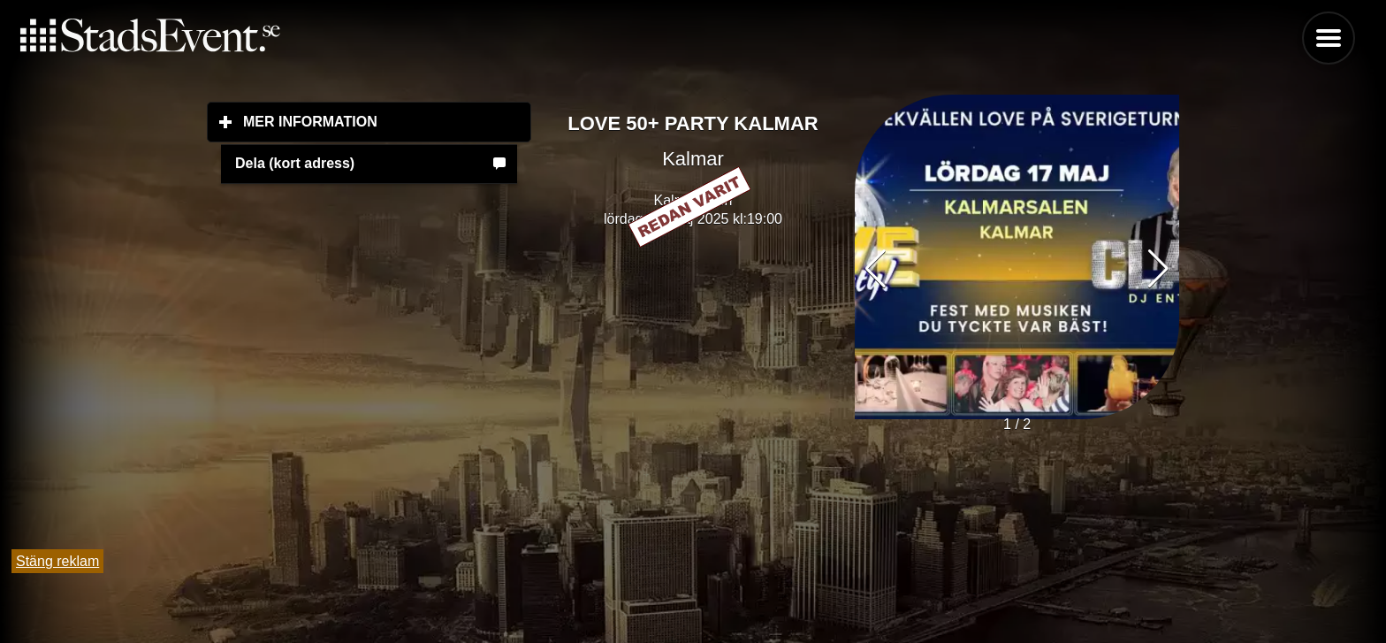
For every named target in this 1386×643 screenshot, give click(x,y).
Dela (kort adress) (294, 163)
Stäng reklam (57, 561)
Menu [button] (1328, 38)
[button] (1158, 268)
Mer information (387, 121)
